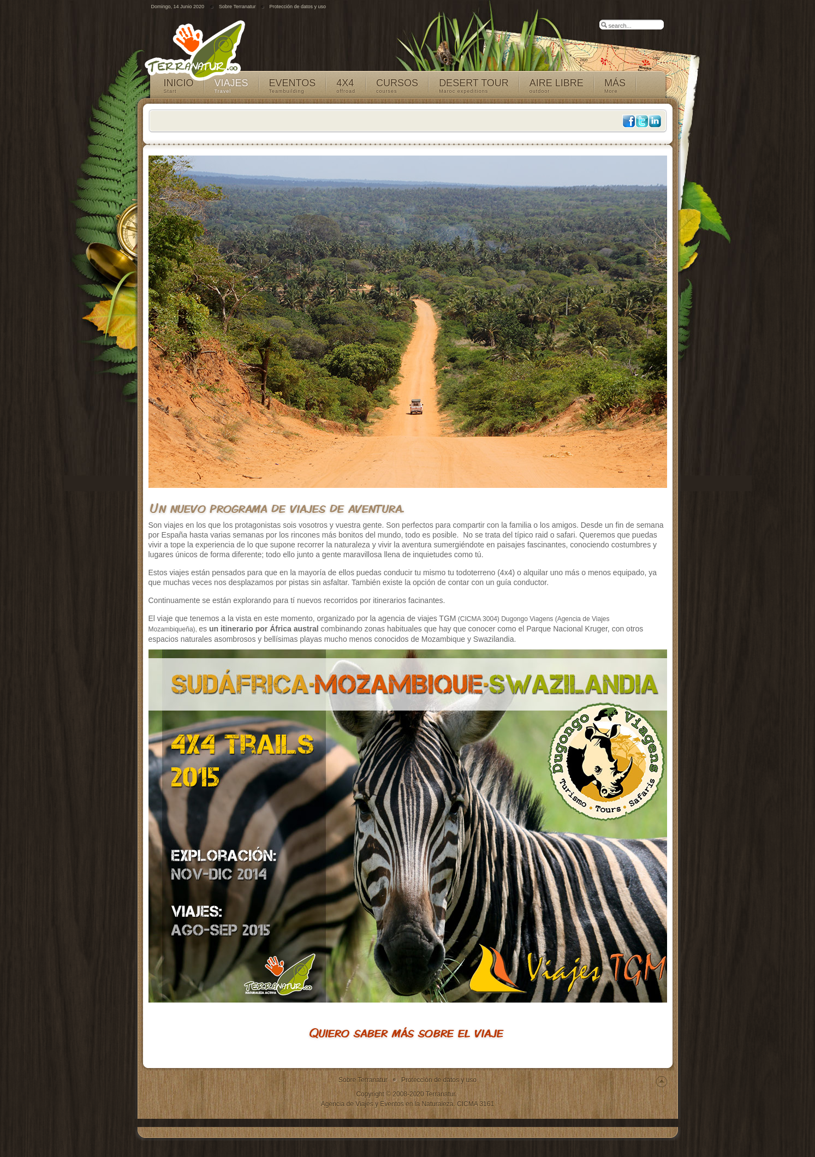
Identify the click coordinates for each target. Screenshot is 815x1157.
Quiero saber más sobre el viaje (406, 1032)
